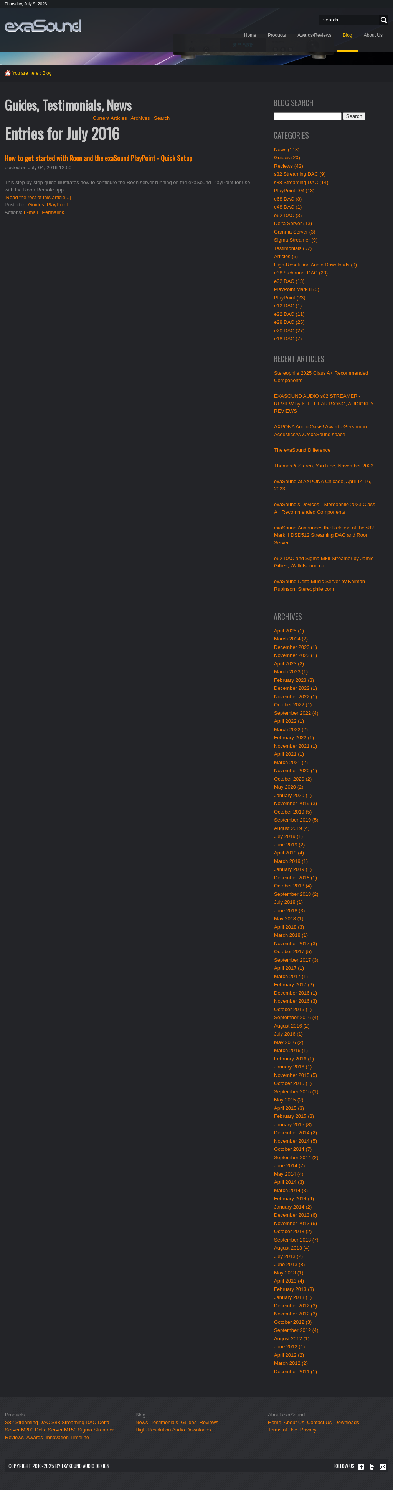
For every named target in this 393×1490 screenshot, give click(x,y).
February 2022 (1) (294, 737)
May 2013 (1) (289, 1273)
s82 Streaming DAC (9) (299, 174)
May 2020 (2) (289, 787)
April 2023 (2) (289, 664)
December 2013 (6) (295, 1215)
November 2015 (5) (295, 1075)
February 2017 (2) (294, 984)
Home (274, 1422)
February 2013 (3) (294, 1289)
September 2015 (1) (296, 1092)
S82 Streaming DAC (27, 1422)
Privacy (308, 1430)
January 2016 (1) (293, 1067)
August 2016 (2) (292, 1026)
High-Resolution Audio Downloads (173, 1430)
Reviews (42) (288, 166)
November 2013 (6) (295, 1223)
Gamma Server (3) (294, 232)
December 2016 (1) (295, 993)
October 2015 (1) (293, 1083)
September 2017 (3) (296, 960)
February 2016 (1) (294, 1059)
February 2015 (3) (294, 1116)
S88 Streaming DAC (73, 1422)
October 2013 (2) (293, 1231)
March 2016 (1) (291, 1050)
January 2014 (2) (293, 1207)
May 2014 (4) (289, 1174)
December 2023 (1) (295, 647)
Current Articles (110, 118)
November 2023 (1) (295, 655)
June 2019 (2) (289, 845)
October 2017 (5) (293, 951)
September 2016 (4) (296, 1017)
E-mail (31, 212)
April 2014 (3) (289, 1182)
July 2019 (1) (288, 836)
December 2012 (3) (295, 1306)
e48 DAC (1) (288, 207)
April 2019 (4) (289, 853)
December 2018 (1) (295, 878)
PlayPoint (57, 204)
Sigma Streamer (96, 1430)
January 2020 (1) (293, 795)
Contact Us (319, 1422)
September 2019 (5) (296, 820)
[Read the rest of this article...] (38, 197)
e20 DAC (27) (289, 330)
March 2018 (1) (291, 935)
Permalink (53, 212)
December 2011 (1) (295, 1371)
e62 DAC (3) (288, 215)
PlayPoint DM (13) (294, 190)
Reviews (14, 1437)
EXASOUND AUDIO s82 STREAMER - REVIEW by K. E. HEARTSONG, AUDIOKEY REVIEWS (324, 403)
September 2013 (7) (296, 1240)
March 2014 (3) (291, 1190)
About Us (294, 1422)
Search (382, 20)
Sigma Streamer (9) (295, 240)
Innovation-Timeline (67, 1437)
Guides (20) (287, 157)
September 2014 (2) (296, 1157)
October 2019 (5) (293, 812)
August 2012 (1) (292, 1338)
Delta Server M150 (55, 1430)
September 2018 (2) (296, 894)
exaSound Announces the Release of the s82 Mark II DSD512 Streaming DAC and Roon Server (324, 535)
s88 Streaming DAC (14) (301, 182)
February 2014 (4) (294, 1198)
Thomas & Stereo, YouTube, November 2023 (323, 466)
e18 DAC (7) (288, 338)
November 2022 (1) (295, 696)
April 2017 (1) (289, 968)
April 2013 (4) (289, 1281)
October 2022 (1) (293, 704)
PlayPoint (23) (289, 298)
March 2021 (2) (291, 762)
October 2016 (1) (293, 1009)
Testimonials (164, 1422)
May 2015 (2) (289, 1100)
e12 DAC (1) (288, 306)
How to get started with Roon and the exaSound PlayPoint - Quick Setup (98, 158)
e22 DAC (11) (289, 314)
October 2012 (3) (293, 1322)
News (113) (286, 149)
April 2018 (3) (289, 927)
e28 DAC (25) (289, 322)
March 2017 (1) (291, 976)
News (141, 1422)
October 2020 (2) (293, 779)
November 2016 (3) (295, 1001)
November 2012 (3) (295, 1314)
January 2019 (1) (293, 869)
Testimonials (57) (293, 248)
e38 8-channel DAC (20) (301, 273)
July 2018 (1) (288, 902)
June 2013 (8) (289, 1264)
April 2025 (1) (289, 631)
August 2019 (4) (292, 828)
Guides (36, 204)
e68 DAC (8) (288, 199)
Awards (34, 1437)
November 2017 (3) (295, 943)
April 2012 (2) (289, 1355)
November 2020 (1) (295, 770)
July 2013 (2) (288, 1256)
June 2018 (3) (289, 910)
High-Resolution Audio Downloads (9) (315, 265)
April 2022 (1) (289, 721)
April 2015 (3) (289, 1108)
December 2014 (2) (295, 1132)
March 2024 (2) (291, 639)
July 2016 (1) (288, 1034)
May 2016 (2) (289, 1042)
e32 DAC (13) (289, 281)
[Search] (351, 20)
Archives (140, 118)
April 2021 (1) (289, 754)
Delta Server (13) (293, 223)
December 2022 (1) (295, 688)
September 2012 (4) (296, 1330)
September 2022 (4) (296, 713)
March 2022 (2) (291, 729)
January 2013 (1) (293, 1297)
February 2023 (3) (294, 680)
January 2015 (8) (293, 1124)
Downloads (346, 1422)
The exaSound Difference (302, 450)
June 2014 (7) (289, 1165)
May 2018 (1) (289, 918)
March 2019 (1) (291, 861)
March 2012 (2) (291, 1363)
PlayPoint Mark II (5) (296, 289)
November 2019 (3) (295, 803)
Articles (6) (286, 256)
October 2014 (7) (293, 1149)
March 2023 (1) (291, 672)
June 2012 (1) (289, 1346)
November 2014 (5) (295, 1141)
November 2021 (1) (295, 746)
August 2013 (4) (292, 1248)
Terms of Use (282, 1430)
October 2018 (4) (293, 886)
